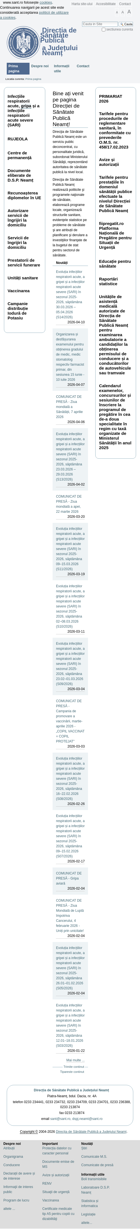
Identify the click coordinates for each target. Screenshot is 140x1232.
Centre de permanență (19, 155)
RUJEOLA (18, 138)
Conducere (11, 1165)
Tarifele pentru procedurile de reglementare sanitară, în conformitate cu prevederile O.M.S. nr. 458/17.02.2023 (115, 130)
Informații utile (61, 68)
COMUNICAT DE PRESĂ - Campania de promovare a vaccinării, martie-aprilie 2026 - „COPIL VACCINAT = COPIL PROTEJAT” (70, 724)
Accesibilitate (106, 4)
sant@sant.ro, (60, 1119)
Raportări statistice (108, 281)
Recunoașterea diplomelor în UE (24, 195)
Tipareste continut (72, 1071)
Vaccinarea (19, 290)
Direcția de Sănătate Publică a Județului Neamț (71, 1090)
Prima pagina (13, 68)
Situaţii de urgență (56, 1192)
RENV (47, 1183)
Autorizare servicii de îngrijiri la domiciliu (18, 217)
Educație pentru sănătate (115, 263)
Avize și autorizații (109, 162)
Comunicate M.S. (94, 1157)
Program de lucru (16, 1200)
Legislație (88, 1214)
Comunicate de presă (97, 1165)
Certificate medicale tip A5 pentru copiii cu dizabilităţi (58, 1214)
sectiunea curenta (119, 29)
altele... (86, 1223)
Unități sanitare (23, 277)
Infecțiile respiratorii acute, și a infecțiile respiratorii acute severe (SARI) (23, 110)
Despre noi (40, 66)
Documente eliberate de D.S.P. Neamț (20, 175)
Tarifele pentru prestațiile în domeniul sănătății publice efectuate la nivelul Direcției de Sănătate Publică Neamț (115, 194)
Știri (84, 1148)
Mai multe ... (75, 1060)
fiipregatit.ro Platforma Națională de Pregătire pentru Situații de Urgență (115, 235)
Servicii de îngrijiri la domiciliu (18, 242)
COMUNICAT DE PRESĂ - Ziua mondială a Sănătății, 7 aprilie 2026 (70, 409)
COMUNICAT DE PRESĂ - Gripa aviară (70, 881)
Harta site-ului (82, 4)
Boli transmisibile (94, 1179)
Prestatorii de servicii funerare (24, 262)
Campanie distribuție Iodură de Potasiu (18, 310)
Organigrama (13, 1157)
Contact (125, 4)
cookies (46, 2)
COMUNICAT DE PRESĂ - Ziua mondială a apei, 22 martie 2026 (70, 507)
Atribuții (9, 1148)
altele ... (9, 1209)
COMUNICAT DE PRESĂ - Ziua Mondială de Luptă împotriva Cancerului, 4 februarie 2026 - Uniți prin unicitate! (70, 918)
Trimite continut (74, 1066)
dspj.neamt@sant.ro (87, 1119)
